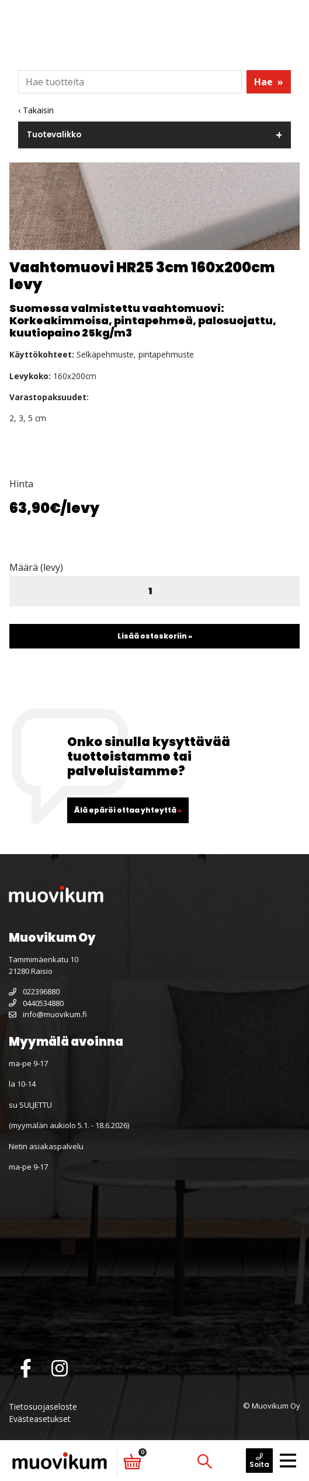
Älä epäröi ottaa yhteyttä (128, 810)
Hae (268, 81)
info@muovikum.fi (48, 1014)
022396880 (34, 991)
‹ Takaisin (36, 110)
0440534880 (36, 1003)
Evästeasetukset (40, 1418)
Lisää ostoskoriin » (154, 636)
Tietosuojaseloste (43, 1406)
